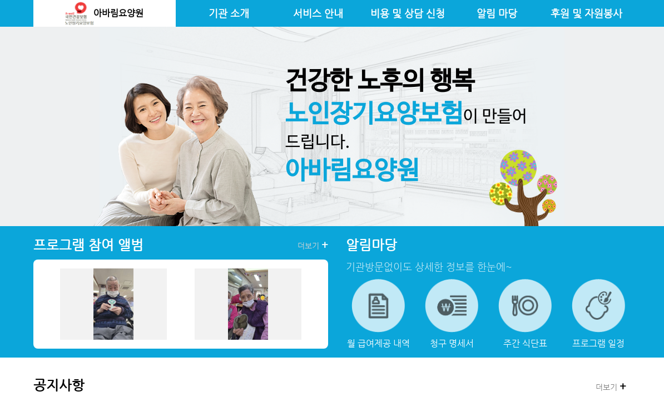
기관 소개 (229, 13)
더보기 (313, 245)
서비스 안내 (318, 13)
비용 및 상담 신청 (407, 13)
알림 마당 (497, 13)
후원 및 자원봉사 (586, 13)
